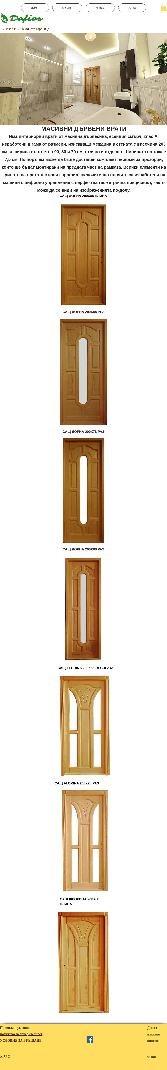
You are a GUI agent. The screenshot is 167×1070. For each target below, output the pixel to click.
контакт (153, 1041)
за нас (151, 1057)
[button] (164, 7)
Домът (152, 1028)
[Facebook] (90, 1039)
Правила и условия (15, 1028)
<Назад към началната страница (26, 29)
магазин (153, 1034)
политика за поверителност (21, 1034)
